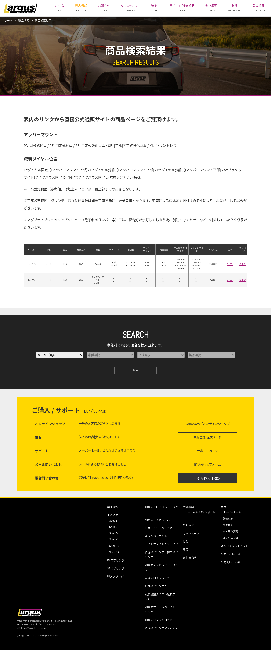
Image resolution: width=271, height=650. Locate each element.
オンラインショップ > (234, 546)
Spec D (113, 533)
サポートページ (207, 450)
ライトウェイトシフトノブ (161, 544)
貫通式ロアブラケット (159, 578)
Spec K (113, 539)
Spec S (113, 520)
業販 (234, 7)
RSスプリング (115, 560)
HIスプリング (115, 576)
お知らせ (104, 7)
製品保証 (228, 525)
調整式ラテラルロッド (159, 620)
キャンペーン (129, 7)
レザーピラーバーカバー (160, 528)
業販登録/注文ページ (207, 437)
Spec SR (114, 552)
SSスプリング (115, 568)
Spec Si (113, 527)
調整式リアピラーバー (159, 520)
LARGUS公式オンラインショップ (207, 423)
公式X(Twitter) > (231, 562)
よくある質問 (230, 531)
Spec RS (114, 546)
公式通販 (258, 7)
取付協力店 (190, 557)
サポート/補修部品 (182, 7)
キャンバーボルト (156, 536)
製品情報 (81, 7)
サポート (226, 507)
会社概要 (211, 7)
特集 (154, 7)
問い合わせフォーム (207, 464)
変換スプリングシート (159, 586)
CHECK (230, 263)
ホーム (59, 7)
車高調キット (115, 515)
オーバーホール (232, 512)
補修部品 (228, 519)
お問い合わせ (230, 538)
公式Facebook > (231, 554)
